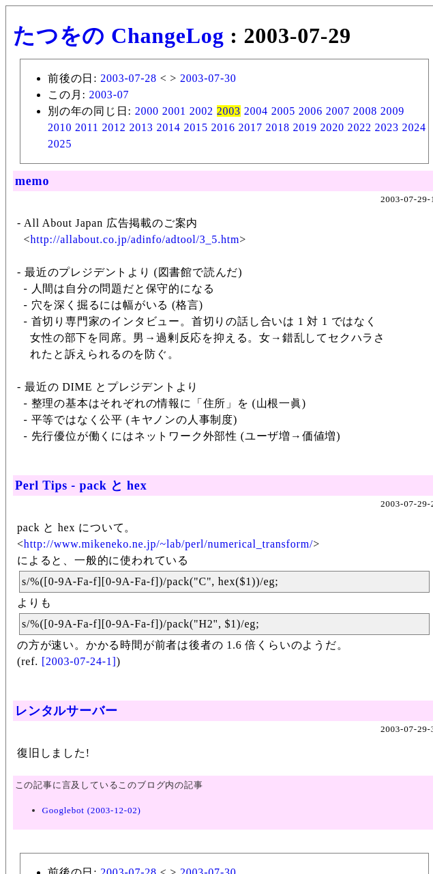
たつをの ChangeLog (118, 35)
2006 (311, 111)
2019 (305, 127)
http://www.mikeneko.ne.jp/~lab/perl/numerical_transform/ (168, 544)
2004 (256, 111)
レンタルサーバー (66, 711)
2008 (365, 111)
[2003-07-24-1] (79, 661)
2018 (278, 127)
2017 (251, 127)
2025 (60, 144)
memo (32, 181)
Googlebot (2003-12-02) (91, 810)
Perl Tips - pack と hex (81, 485)
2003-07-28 (128, 78)
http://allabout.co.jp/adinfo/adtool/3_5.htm (134, 239)
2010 (60, 127)
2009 (392, 111)
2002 (201, 111)
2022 (360, 127)
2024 (414, 127)
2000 (147, 111)
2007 (338, 111)
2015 (195, 127)
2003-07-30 (208, 78)
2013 (141, 127)
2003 (229, 111)
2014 (168, 127)
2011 (87, 127)
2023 (387, 127)
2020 (332, 127)
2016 (223, 127)
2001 (174, 111)
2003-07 (109, 94)
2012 (113, 127)
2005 (283, 111)
